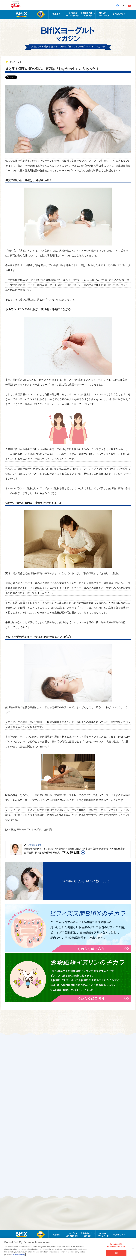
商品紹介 (56, 14)
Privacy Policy (19, 1254)
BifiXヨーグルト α (41, 14)
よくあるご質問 (119, 14)
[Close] (133, 1248)
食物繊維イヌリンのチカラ (88, 14)
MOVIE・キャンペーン (103, 14)
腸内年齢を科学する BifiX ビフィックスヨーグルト (21, 14)
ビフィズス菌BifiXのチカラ (72, 14)
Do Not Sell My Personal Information (116, 1245)
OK (116, 1253)
